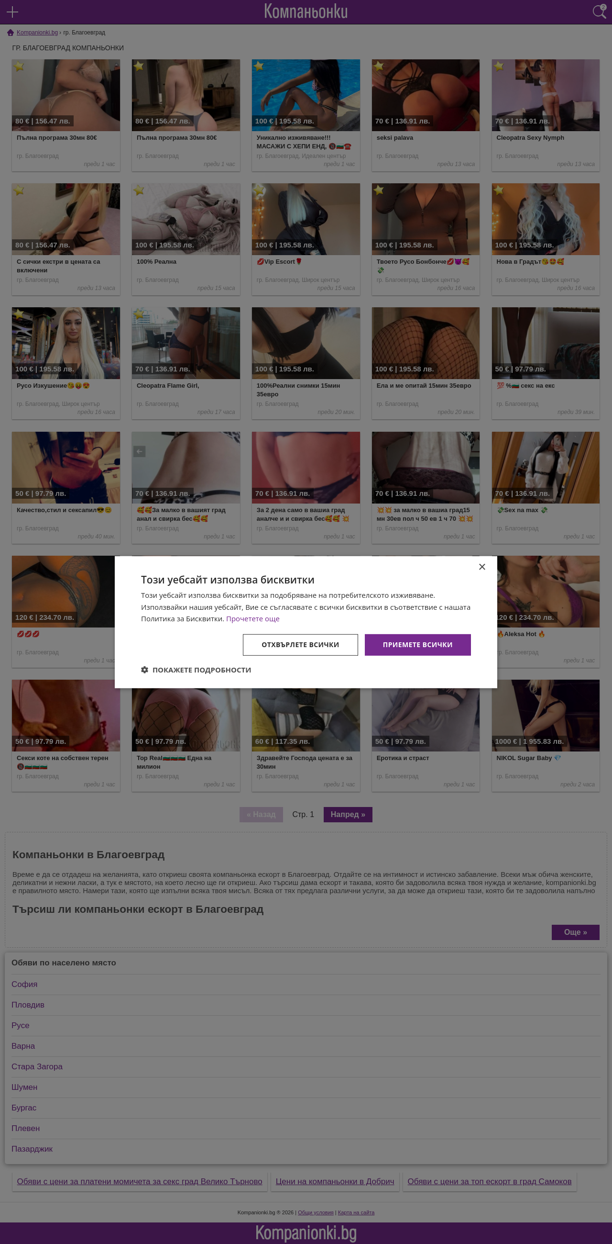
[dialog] (306, 622)
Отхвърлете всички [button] (300, 644)
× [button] (481, 567)
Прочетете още (253, 618)
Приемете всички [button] (418, 644)
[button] (196, 669)
